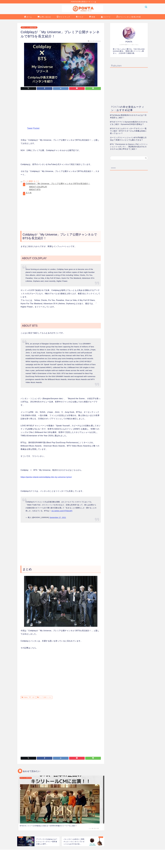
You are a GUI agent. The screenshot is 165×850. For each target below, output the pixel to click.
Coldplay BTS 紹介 (29, 697)
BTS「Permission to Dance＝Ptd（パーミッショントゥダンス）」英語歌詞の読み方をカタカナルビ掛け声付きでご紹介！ (129, 147)
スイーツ (106, 17)
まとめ (29, 193)
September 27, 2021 (58, 518)
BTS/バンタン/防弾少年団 (128, 17)
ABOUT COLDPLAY (38, 187)
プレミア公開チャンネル (44, 697)
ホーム (28, 17)
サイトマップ (63, 17)
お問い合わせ (44, 17)
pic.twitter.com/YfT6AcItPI (61, 511)
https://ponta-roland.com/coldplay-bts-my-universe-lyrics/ (46, 477)
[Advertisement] (61, 110)
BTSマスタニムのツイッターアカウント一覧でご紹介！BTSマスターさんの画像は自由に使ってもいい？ (128, 131)
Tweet (30, 129)
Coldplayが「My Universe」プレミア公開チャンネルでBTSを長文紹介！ (58, 184)
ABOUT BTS (34, 190)
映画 (92, 17)
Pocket (36, 129)
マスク (80, 17)
